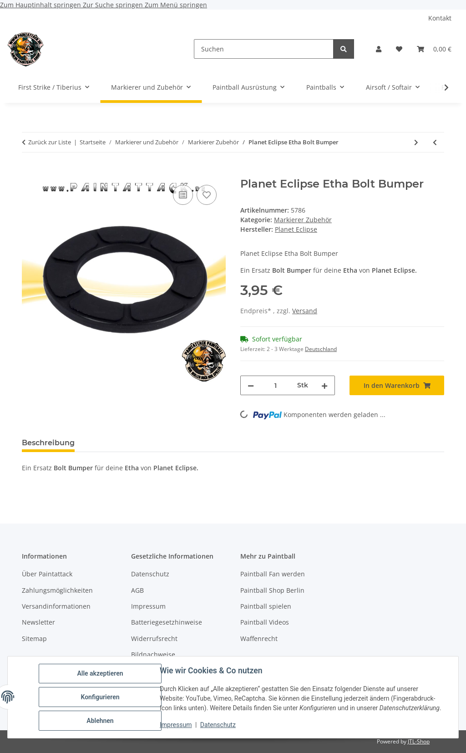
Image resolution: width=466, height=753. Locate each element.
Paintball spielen (265, 606)
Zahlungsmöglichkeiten (57, 590)
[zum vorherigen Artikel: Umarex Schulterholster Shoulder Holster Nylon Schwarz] (434, 142)
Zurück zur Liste (49, 142)
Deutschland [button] (321, 349)
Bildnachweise (153, 654)
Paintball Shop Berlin (272, 590)
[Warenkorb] (434, 49)
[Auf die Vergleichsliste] (183, 195)
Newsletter (38, 622)
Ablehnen (99, 720)
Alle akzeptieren (100, 673)
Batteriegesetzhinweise (166, 622)
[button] (379, 49)
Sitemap (34, 638)
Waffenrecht (259, 638)
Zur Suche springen (114, 4)
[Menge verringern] (251, 385)
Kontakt (439, 18)
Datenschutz (218, 724)
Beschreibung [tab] (48, 442)
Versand (304, 310)
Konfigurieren (100, 697)
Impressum (176, 724)
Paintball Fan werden (272, 574)
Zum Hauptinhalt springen (41, 4)
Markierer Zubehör (303, 219)
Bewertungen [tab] (115, 442)
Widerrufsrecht (154, 638)
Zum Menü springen (176, 4)
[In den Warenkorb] (29, 173)
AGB (137, 590)
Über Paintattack (47, 574)
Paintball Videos (264, 622)
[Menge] (275, 385)
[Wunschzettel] (399, 49)
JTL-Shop (419, 741)
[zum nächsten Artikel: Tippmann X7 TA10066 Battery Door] (416, 142)
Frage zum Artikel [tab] (189, 442)
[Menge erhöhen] (324, 385)
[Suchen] (264, 49)
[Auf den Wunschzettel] (207, 195)
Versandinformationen (56, 606)
